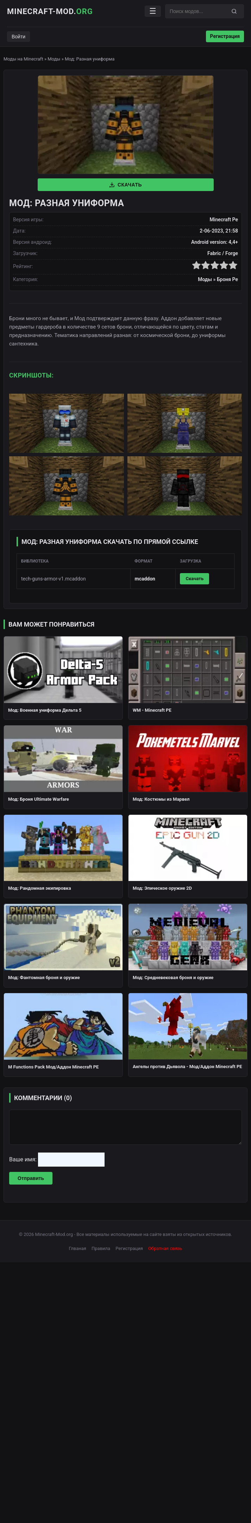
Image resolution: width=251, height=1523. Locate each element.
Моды (54, 59)
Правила (101, 1248)
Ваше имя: (23, 1159)
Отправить (31, 1178)
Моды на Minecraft (23, 59)
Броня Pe (227, 279)
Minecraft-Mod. (50, 11)
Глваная (77, 1248)
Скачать (125, 185)
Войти (18, 36)
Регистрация (225, 36)
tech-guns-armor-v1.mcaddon (53, 579)
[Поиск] (234, 11)
